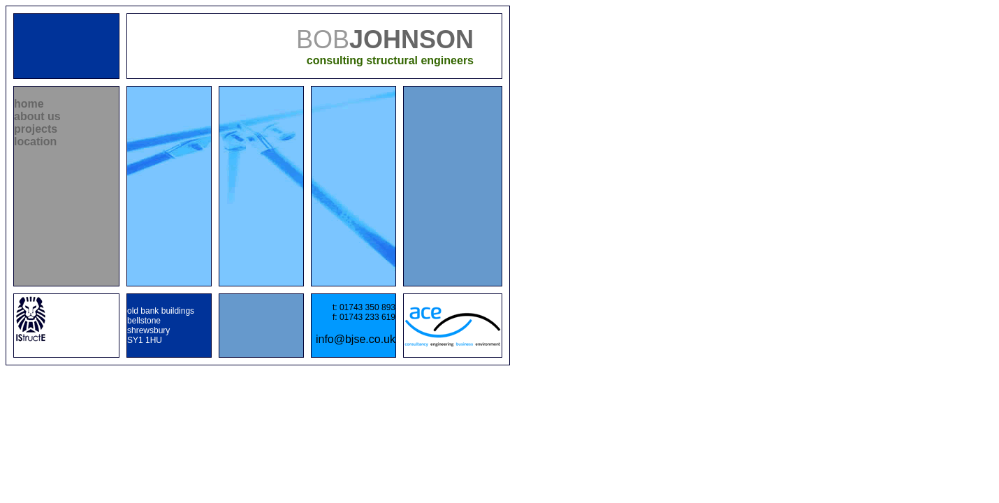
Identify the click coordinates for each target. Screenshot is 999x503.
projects (35, 129)
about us (37, 116)
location (35, 141)
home (29, 104)
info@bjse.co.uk (355, 339)
